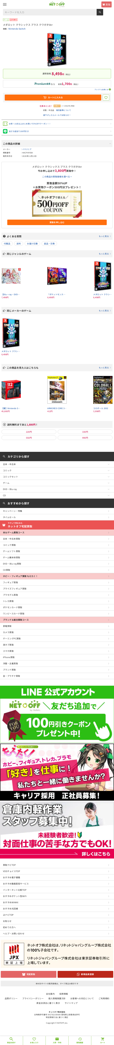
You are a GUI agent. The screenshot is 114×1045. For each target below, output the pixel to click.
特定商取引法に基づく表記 (57, 1017)
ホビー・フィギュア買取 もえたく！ (20, 576)
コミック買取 (9, 544)
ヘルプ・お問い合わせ (13, 933)
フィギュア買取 (10, 582)
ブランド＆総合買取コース (16, 619)
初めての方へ (9, 927)
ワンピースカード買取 (13, 613)
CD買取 (6, 569)
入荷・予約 (57, 1042)
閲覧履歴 (79, 1042)
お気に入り (34, 1042)
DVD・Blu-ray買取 (12, 563)
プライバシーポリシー (33, 998)
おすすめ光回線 (10, 908)
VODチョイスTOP (11, 871)
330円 (85, 431)
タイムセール (9, 517)
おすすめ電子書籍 (11, 877)
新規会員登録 (87, 974)
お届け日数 (32, 243)
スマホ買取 (8, 650)
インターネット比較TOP (14, 889)
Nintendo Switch (17, 28)
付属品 (7, 243)
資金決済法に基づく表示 (48, 1002)
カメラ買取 (8, 632)
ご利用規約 (104, 998)
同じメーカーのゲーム (59, 310)
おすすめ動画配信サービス (16, 883)
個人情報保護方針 (56, 998)
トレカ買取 (8, 601)
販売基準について (63, 110)
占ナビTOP (8, 914)
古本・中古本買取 (11, 538)
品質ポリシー (11, 998)
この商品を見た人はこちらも (59, 367)
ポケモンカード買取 (12, 607)
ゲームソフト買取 (11, 551)
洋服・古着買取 (10, 663)
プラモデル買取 (10, 594)
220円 (29, 431)
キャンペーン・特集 (12, 510)
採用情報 (63, 993)
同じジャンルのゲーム (59, 254)
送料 (18, 243)
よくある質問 (59, 236)
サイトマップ (71, 1002)
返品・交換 (49, 243)
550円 (29, 437)
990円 (85, 437)
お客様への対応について (82, 998)
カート (102, 1042)
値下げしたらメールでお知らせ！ (57, 115)
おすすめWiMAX (10, 902)
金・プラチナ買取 (11, 675)
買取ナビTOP (9, 864)
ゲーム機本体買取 (11, 557)
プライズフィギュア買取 (15, 588)
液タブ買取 (8, 644)
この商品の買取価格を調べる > (57, 176)
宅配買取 (31, 974)
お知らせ (7, 921)
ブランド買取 (9, 669)
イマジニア (26, 149)
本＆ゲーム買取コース (13, 532)
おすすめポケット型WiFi (15, 896)
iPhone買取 (9, 657)
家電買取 (7, 626)
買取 (108, 4)
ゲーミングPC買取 (12, 638)
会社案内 (50, 993)
